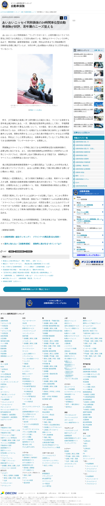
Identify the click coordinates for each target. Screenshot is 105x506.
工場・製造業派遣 (70, 353)
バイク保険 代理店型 (90, 377)
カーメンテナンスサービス (31, 406)
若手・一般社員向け (72, 404)
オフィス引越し (27, 434)
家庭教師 (45, 394)
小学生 (58, 391)
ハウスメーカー (7, 483)
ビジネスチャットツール (72, 392)
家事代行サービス (28, 328)
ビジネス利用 (28, 480)
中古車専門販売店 (30, 386)
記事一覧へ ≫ (98, 50)
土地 (18, 430)
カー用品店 (46, 483)
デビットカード (6, 407)
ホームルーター (88, 326)
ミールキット (26, 341)
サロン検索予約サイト (71, 422)
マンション (5, 430)
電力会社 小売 (27, 444)
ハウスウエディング (71, 430)
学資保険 (3, 353)
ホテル (24, 478)
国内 (25, 475)
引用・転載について (63, 493)
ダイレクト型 (6, 323)
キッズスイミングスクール (50, 463)
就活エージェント (70, 321)
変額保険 (86, 427)
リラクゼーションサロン (50, 460)
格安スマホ (95, 333)
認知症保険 (86, 414)
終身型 (86, 394)
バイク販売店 (26, 394)
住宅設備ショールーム (8, 453)
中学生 (52, 391)
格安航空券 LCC (27, 465)
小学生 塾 (45, 379)
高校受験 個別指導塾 (49, 351)
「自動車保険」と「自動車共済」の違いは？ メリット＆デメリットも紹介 (28, 275)
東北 (5, 475)
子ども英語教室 (47, 407)
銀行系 (4, 394)
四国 (85, 343)
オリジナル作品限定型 (31, 424)
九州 (18, 440)
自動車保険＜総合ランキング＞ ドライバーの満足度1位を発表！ (32, 237)
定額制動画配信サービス (30, 412)
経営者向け (69, 399)
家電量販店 (46, 473)
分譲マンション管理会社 (9, 438)
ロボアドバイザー (6, 419)
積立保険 (86, 430)
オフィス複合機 (27, 439)
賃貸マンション (6, 450)
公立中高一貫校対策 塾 (50, 374)
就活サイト (68, 323)
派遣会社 (67, 351)
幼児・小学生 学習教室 (50, 396)
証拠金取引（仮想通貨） (10, 417)
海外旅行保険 (5, 341)
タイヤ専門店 (46, 486)
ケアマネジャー (56, 427)
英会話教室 (46, 412)
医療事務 (50, 419)
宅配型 (26, 364)
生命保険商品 (87, 399)
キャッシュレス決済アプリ (9, 409)
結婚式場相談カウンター (72, 438)
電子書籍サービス (28, 416)
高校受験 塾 (46, 338)
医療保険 (3, 348)
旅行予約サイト (27, 455)
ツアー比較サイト (28, 470)
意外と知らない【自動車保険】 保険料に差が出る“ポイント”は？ (33, 244)
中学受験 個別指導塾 (49, 369)
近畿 (13, 440)
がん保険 (3, 351)
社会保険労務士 (55, 425)
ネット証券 (4, 364)
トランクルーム (27, 356)
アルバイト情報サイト (71, 328)
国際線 (32, 468)
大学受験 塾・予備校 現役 (51, 321)
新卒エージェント (70, 368)
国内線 (26, 468)
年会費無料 (5, 399)
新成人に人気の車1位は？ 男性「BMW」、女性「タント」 (23, 261)
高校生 (46, 391)
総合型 (26, 422)
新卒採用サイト (69, 365)
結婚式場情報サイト (71, 440)
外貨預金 (3, 384)
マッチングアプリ (70, 443)
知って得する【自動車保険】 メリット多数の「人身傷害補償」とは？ (26, 267)
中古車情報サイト (28, 381)
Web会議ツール (69, 394)
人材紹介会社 (68, 372)
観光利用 (27, 483)
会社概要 (20, 493)
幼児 (45, 409)
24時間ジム (46, 458)
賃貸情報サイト (6, 448)
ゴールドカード (7, 404)
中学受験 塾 (46, 364)
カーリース (26, 376)
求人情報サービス (70, 358)
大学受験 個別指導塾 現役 (51, 326)
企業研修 (67, 397)
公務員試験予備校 (48, 442)
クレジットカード (6, 397)
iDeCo (85, 446)
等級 (11, 251)
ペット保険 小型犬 (89, 387)
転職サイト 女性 (69, 333)
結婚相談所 (68, 435)
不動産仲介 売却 (6, 428)
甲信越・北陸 (54, 343)
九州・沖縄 (47, 348)
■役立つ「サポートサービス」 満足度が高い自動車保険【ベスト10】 (26, 264)
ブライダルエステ (70, 415)
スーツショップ (47, 481)
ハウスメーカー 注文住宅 (8, 468)
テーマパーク (68, 466)
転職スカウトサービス (71, 336)
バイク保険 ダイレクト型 (91, 374)
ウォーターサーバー (29, 321)
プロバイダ (86, 336)
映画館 (66, 451)
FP (45, 419)
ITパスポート (54, 430)
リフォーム (4, 455)
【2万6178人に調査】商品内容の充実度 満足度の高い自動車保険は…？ (27, 272)
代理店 (29, 251)
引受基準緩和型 (89, 397)
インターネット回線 (89, 348)
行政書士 (47, 427)
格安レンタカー (27, 374)
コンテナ (27, 361)
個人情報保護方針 (42, 493)
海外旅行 (34, 457)
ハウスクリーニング (29, 331)
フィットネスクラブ (49, 455)
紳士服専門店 (46, 478)
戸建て (13, 430)
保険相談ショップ (6, 356)
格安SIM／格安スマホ (90, 331)
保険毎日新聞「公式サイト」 (12, 281)
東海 (9, 440)
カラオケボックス (70, 464)
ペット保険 (4, 343)
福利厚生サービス (28, 442)
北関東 (10, 475)
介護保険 (86, 419)
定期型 (92, 394)
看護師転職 (68, 341)
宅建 (45, 422)
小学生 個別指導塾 (48, 384)
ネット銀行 (4, 379)
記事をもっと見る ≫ (82, 133)
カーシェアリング (28, 369)
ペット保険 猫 (87, 389)
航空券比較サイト (28, 460)
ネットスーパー (27, 346)
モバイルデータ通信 (89, 328)
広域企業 (87, 346)
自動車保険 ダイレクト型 (91, 369)
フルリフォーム (7, 458)
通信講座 (45, 417)
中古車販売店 (26, 384)
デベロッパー (6, 485)
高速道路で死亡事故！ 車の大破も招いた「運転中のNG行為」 (24, 270)
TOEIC (46, 425)
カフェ (24, 409)
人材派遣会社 (68, 375)
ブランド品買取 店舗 (29, 432)
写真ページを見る (36, 110)
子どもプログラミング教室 (51, 447)
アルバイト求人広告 (71, 379)
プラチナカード (91, 471)
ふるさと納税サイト (29, 353)
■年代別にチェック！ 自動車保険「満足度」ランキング (22, 278)
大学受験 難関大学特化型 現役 (52, 331)
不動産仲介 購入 (6, 433)
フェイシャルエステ (71, 417)
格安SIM (87, 333)
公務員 (46, 430)
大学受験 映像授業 (48, 336)
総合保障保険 (87, 422)
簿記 (49, 422)
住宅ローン (4, 387)
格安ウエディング (70, 433)
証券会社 (5, 369)
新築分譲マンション (7, 463)
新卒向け (69, 407)
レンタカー (26, 371)
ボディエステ (68, 420)
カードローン (5, 392)
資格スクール (46, 432)
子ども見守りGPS (28, 447)
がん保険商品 (87, 407)
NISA (2, 367)
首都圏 (4, 440)
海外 (29, 475)
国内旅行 (27, 457)
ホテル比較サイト (28, 462)
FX (1, 389)
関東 (77, 454)
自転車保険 (4, 336)
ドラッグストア (47, 476)
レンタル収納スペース (31, 358)
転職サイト (68, 331)
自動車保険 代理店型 (90, 371)
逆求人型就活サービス (71, 326)
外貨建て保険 (87, 417)
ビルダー (5, 473)
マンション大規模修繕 (8, 443)
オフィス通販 (26, 437)
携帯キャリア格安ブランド (92, 323)
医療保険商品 (87, 392)
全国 (76, 461)
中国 (100, 341)
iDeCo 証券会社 (6, 377)
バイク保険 (4, 328)
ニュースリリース (30, 493)
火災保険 (3, 338)
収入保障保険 (88, 404)
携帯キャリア (87, 321)
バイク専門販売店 (30, 396)
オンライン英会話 (48, 414)
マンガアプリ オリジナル (30, 429)
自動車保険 (19, 251)
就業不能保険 (87, 412)
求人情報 (73, 493)
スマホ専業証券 (6, 374)
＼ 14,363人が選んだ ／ (55, 302)
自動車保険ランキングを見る (88, 255)
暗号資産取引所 (6, 412)
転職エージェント (70, 338)
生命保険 (3, 346)
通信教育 (45, 389)
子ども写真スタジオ (29, 414)
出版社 (26, 427)
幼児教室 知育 (47, 399)
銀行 (3, 371)
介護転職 (67, 343)
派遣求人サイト (69, 356)
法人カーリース (69, 387)
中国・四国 (16, 478)
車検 (23, 404)
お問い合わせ (52, 493)
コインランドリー (28, 333)
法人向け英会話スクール (50, 445)
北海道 (46, 341)
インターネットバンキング (9, 382)
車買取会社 (26, 379)
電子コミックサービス (29, 419)
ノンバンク (11, 394)
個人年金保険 (87, 425)
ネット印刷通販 (69, 389)
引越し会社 (26, 366)
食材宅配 (25, 336)
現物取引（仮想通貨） (9, 414)
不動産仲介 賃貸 (6, 445)
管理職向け (69, 402)
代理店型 (5, 326)
